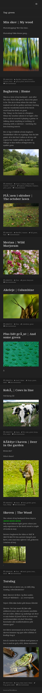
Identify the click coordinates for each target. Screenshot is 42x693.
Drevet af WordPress (10, 690)
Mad (21, 683)
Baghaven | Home (16, 91)
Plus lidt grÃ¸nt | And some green (19, 335)
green (22, 81)
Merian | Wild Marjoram (14, 244)
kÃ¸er (4, 434)
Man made (30, 184)
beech (24, 571)
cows (27, 432)
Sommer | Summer (9, 186)
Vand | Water (20, 380)
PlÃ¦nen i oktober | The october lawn (18, 197)
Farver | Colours (21, 184)
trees (33, 571)
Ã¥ (24, 432)
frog (4, 685)
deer (24, 503)
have (4, 235)
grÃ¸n (5, 188)
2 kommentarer (14, 235)
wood (5, 573)
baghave (22, 186)
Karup (36, 432)
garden (28, 503)
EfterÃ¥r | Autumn (21, 79)
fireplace (35, 186)
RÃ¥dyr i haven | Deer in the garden (20, 443)
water (5, 382)
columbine (25, 324)
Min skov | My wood (18, 22)
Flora (10, 81)
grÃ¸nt (18, 81)
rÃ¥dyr (9, 505)
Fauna (18, 432)
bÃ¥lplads (28, 186)
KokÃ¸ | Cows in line (18, 390)
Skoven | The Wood (17, 512)
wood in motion (30, 81)
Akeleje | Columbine (18, 290)
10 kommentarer (20, 188)
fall (32, 233)
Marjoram (30, 280)
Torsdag (9, 581)
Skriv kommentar (10, 83)
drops (30, 380)
